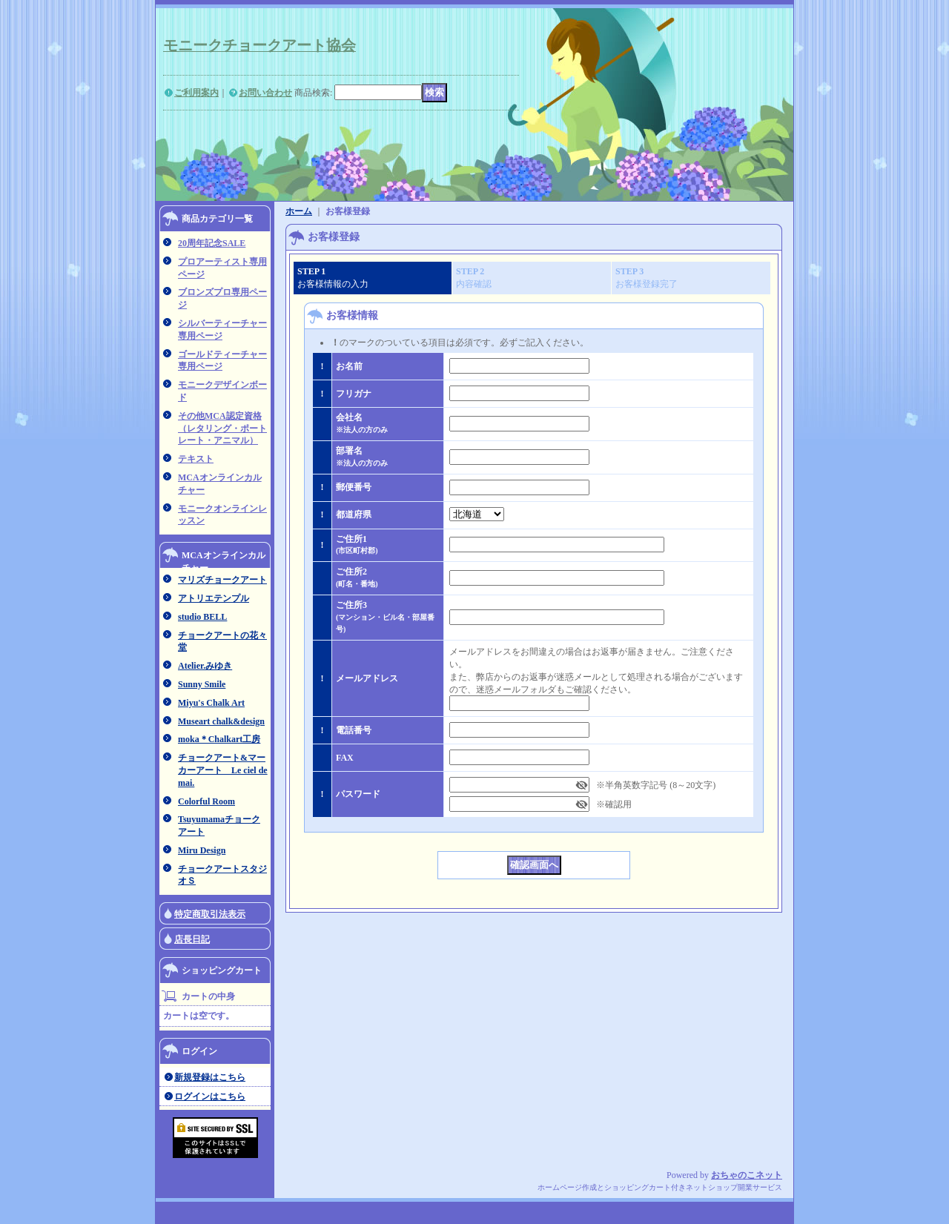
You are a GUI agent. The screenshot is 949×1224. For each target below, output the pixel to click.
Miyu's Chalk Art (211, 703)
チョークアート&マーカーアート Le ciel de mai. (223, 770)
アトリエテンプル (213, 598)
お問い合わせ (265, 92)
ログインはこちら (209, 1096)
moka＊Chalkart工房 (219, 739)
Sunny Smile (201, 684)
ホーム (298, 211)
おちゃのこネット (746, 1175)
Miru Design (201, 850)
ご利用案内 (196, 92)
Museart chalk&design (221, 721)
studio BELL (202, 617)
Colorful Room (206, 801)
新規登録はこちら (209, 1077)
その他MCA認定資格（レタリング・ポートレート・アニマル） (222, 428)
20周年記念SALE (211, 243)
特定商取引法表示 (209, 914)
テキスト (196, 459)
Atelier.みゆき (205, 666)
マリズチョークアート (222, 580)
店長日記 (192, 939)
